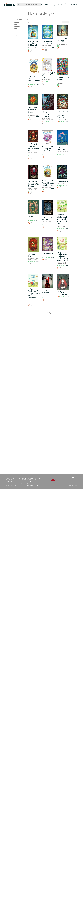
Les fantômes (47, 253)
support (16, 33)
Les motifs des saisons (63, 78)
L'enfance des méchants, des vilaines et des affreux (33, 147)
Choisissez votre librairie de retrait (13, 479)
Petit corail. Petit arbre (61, 148)
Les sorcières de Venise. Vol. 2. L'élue (33, 184)
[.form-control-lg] (30, 5)
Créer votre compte (11, 476)
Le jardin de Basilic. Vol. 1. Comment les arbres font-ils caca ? (62, 219)
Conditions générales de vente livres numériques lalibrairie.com (31, 479)
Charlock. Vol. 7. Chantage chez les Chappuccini (48, 183)
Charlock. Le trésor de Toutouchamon (34, 78)
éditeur (16, 23)
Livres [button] (46, 4)
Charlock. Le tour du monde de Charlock (34, 43)
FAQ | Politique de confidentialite (30, 485)
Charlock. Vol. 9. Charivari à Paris (48, 75)
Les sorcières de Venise (47, 218)
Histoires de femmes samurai (47, 114)
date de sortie (17, 25)
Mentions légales (26, 481)
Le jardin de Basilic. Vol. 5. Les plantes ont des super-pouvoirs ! (34, 293)
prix (15, 35)
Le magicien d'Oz (33, 255)
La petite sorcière (45, 291)
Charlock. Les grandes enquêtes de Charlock (62, 114)
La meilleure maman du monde (33, 109)
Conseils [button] (60, 4)
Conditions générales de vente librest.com (33, 476)
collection (16, 29)
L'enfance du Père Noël (62, 39)
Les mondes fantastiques (47, 42)
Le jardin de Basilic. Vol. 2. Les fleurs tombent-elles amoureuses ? (62, 256)
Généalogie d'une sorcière (62, 293)
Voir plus (48, 312)
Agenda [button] (74, 4)
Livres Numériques (11, 483)
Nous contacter (25, 483)
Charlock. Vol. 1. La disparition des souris (48, 148)
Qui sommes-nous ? (11, 485)
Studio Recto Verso (74, 485)
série (15, 31)
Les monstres (62, 181)
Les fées (31, 216)
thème (16, 27)
